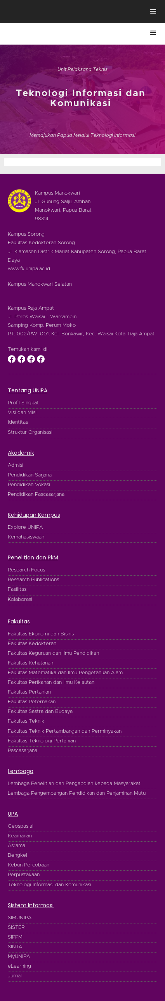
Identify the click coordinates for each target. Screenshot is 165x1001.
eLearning (19, 966)
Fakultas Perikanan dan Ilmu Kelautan (51, 682)
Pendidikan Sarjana (30, 475)
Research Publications (33, 579)
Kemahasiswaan (26, 537)
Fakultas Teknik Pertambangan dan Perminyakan (65, 731)
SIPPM (15, 937)
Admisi (15, 465)
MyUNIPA (19, 956)
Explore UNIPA (25, 527)
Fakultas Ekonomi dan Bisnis (41, 634)
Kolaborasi (20, 599)
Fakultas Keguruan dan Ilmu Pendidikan (53, 653)
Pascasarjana (22, 750)
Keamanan (20, 836)
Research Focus (26, 570)
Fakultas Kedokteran (32, 643)
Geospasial (20, 826)
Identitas (18, 422)
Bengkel (17, 855)
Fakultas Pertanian (29, 692)
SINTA (15, 946)
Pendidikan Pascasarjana (36, 494)
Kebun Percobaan (28, 865)
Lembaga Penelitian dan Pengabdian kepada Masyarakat (74, 783)
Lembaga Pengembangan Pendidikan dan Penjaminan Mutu (77, 793)
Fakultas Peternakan (32, 701)
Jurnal (15, 976)
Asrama (16, 845)
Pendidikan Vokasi (29, 484)
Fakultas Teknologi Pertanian (42, 741)
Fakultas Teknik (26, 721)
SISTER (16, 927)
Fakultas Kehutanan (30, 663)
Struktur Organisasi (30, 432)
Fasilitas (17, 589)
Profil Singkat (23, 403)
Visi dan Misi (22, 412)
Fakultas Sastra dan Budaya (40, 711)
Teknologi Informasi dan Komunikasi (49, 884)
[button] (153, 11)
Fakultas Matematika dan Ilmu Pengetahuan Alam (65, 672)
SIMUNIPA (19, 917)
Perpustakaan (24, 874)
